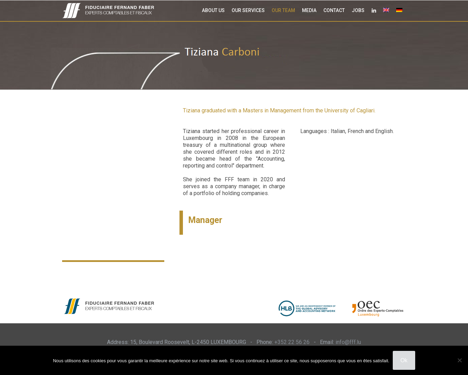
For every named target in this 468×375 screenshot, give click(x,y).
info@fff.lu (348, 342)
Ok (403, 360)
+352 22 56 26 (292, 342)
